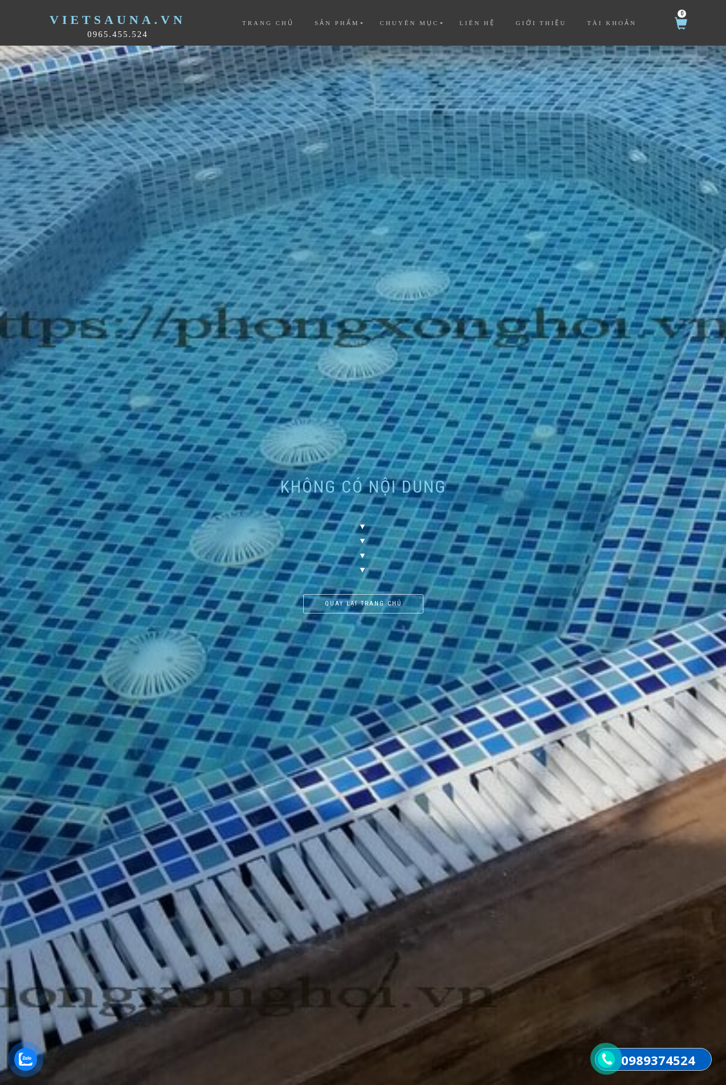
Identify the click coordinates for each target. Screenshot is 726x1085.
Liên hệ (477, 22)
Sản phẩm (337, 22)
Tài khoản (612, 22)
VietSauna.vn (118, 20)
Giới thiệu (541, 22)
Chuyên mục (409, 22)
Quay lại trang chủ (363, 603)
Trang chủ (268, 22)
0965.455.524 (117, 34)
